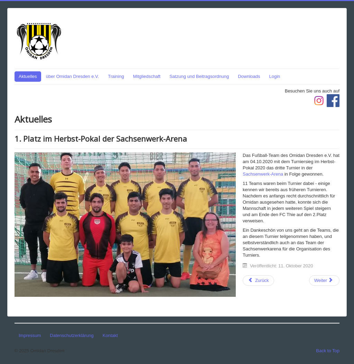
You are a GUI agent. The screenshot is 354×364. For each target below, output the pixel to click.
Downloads (249, 76)
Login (274, 76)
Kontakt (110, 335)
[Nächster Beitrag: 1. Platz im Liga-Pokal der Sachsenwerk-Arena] (324, 280)
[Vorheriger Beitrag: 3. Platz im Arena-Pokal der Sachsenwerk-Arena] (258, 280)
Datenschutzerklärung (71, 335)
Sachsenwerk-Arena (263, 174)
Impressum (30, 335)
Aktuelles (28, 76)
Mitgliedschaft (146, 76)
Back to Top (327, 350)
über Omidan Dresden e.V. (72, 76)
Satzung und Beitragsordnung (199, 76)
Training (116, 76)
